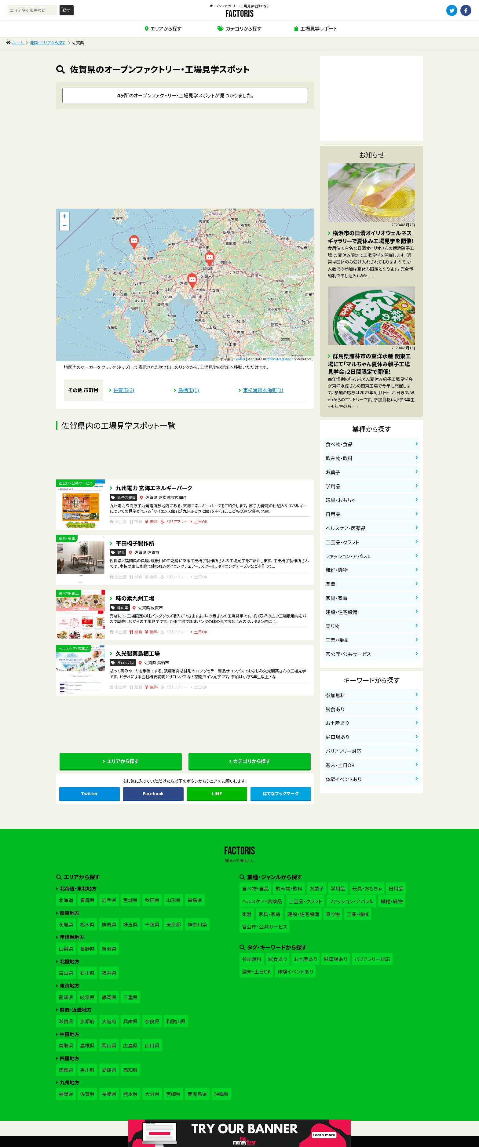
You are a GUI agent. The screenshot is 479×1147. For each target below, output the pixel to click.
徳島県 (66, 1069)
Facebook (153, 793)
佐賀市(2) (123, 390)
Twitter (89, 793)
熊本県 (130, 1094)
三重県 (130, 997)
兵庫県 (130, 1021)
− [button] (65, 226)
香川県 (87, 1069)
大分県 (152, 1094)
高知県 (130, 1069)
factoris (239, 14)
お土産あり (337, 722)
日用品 (333, 514)
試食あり (335, 709)
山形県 (173, 900)
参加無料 (335, 695)
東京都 (173, 924)
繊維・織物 (337, 570)
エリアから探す (165, 28)
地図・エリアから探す (48, 43)
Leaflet (239, 358)
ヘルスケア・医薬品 (346, 528)
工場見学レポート (318, 28)
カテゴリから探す (243, 28)
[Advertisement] (185, 161)
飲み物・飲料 (339, 458)
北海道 (66, 900)
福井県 (109, 972)
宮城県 (130, 900)
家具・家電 (337, 598)
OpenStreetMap (279, 358)
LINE (217, 793)
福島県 (195, 900)
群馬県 (109, 924)
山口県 (152, 1045)
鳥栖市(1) (188, 390)
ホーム (18, 43)
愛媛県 (109, 1069)
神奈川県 (197, 924)
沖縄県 (221, 1094)
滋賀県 (66, 1021)
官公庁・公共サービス (348, 653)
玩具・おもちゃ (340, 500)
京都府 (87, 1021)
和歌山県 (176, 1021)
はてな (281, 793)
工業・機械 (337, 639)
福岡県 (66, 1094)
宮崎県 (173, 1094)
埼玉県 (130, 924)
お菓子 (333, 472)
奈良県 (152, 1021)
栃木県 (87, 924)
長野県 (87, 948)
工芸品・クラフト (342, 542)
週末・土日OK (340, 765)
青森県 (87, 900)
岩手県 (109, 900)
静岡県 (109, 997)
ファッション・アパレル (348, 556)
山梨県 (66, 948)
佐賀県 (87, 1094)
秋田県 (152, 900)
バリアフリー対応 (343, 751)
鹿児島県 (197, 1094)
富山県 (66, 972)
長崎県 (109, 1094)
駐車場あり (337, 737)
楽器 (330, 584)
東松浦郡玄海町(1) (263, 390)
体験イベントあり (343, 779)
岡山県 (109, 1045)
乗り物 (332, 626)
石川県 (87, 972)
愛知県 (66, 997)
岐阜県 (87, 997)
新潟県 (109, 948)
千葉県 (152, 924)
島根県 (87, 1045)
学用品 (333, 486)
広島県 (130, 1045)
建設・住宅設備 (341, 612)
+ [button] (65, 216)
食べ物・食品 (339, 444)
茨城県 (66, 924)
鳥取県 (66, 1045)
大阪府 (109, 1021)
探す (67, 10)
